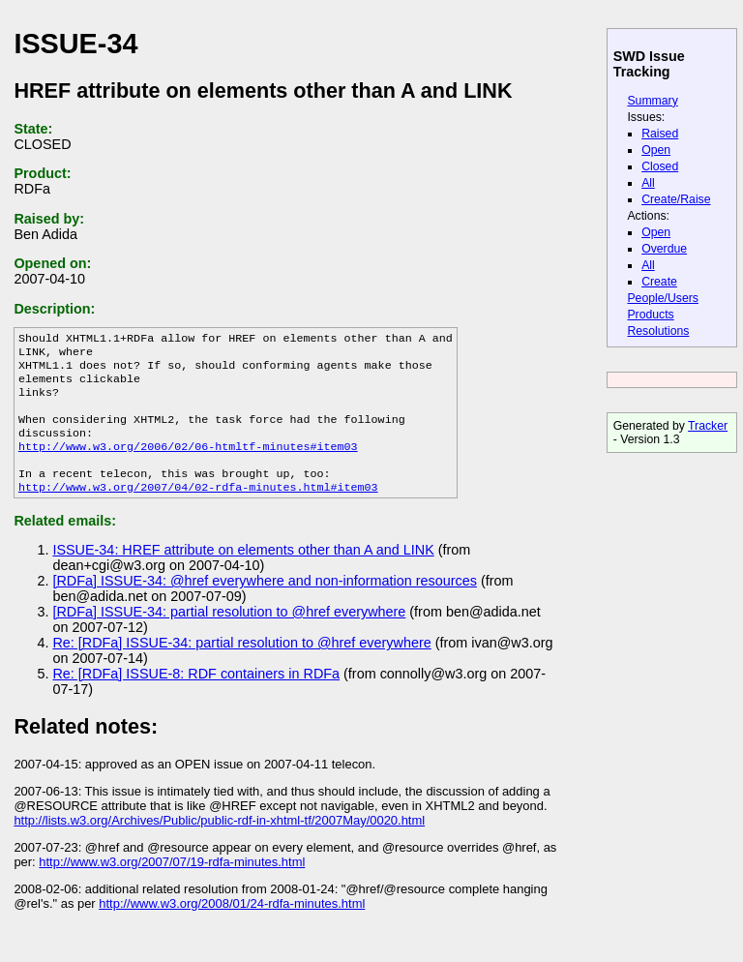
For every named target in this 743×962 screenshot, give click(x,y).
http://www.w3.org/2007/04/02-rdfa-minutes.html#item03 (198, 510)
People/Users (662, 298)
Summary (652, 100)
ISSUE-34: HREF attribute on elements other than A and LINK (242, 573)
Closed (659, 166)
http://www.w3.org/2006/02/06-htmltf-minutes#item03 (188, 463)
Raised (659, 133)
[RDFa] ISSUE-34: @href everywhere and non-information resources (264, 604)
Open (655, 150)
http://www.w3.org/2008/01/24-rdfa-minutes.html (232, 926)
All (648, 183)
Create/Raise (675, 199)
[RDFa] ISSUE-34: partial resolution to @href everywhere (228, 635)
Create (659, 281)
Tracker (708, 426)
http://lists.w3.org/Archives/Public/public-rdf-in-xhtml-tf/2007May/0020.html (219, 843)
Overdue (664, 249)
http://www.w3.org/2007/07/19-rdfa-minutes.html (172, 885)
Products (650, 314)
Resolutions (658, 331)
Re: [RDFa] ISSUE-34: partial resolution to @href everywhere (241, 666)
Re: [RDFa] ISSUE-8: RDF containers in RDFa (196, 697)
